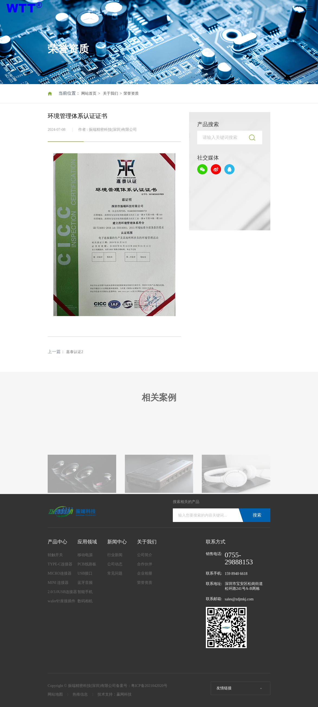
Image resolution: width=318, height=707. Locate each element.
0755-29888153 (239, 559)
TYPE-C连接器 (60, 564)
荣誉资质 (131, 93)
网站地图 (55, 694)
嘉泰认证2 (74, 357)
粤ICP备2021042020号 (149, 686)
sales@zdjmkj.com (239, 599)
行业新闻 (114, 555)
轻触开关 (55, 555)
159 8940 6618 (236, 574)
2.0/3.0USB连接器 (62, 592)
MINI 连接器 (58, 583)
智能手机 (85, 592)
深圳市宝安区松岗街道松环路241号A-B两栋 (244, 586)
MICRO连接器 (60, 573)
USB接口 (84, 573)
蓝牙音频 (85, 583)
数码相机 (85, 601)
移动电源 (85, 555)
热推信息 (80, 694)
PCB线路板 (86, 564)
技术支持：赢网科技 (115, 694)
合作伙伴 (144, 564)
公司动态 (114, 564)
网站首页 (88, 93)
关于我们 (110, 93)
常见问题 (114, 573)
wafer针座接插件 (61, 601)
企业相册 (144, 573)
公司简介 (144, 555)
